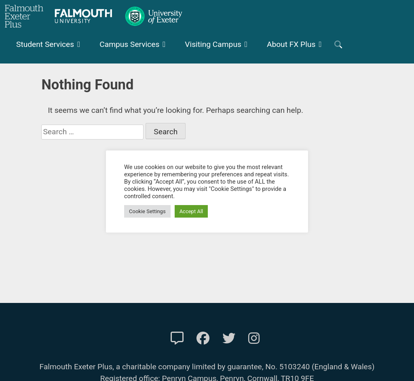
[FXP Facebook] (202, 338)
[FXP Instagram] (254, 338)
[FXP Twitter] (228, 338)
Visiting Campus (213, 44)
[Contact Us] (177, 338)
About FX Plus (291, 44)
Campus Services (129, 44)
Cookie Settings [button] (147, 211)
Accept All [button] (191, 211)
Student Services (45, 44)
